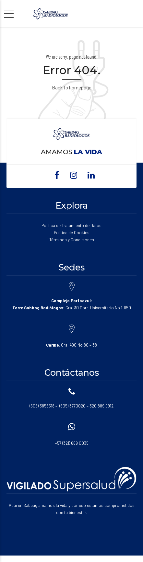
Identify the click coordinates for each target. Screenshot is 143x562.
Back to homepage (71, 87)
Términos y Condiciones (71, 239)
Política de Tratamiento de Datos (71, 225)
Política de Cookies (71, 232)
